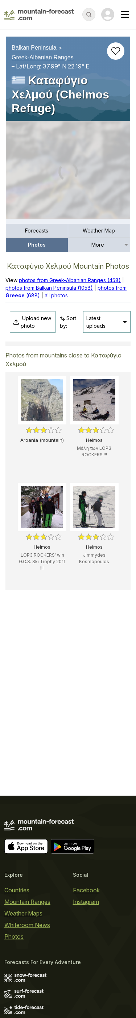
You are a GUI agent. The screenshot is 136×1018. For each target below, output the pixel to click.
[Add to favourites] (115, 51)
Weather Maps (23, 913)
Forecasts (36, 230)
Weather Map (99, 230)
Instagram (86, 901)
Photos (37, 245)
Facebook (86, 890)
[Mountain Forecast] (39, 14)
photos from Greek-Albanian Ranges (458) (70, 280)
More (97, 245)
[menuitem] (37, 231)
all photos (56, 295)
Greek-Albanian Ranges (43, 57)
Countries (16, 890)
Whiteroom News (27, 925)
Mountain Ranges (27, 901)
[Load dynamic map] (68, 173)
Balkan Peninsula (34, 48)
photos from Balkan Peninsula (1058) (49, 288)
